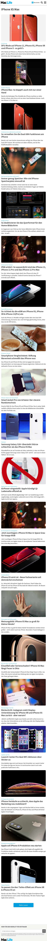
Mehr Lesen (23, 905)
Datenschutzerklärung (11, 935)
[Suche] (42, 3)
